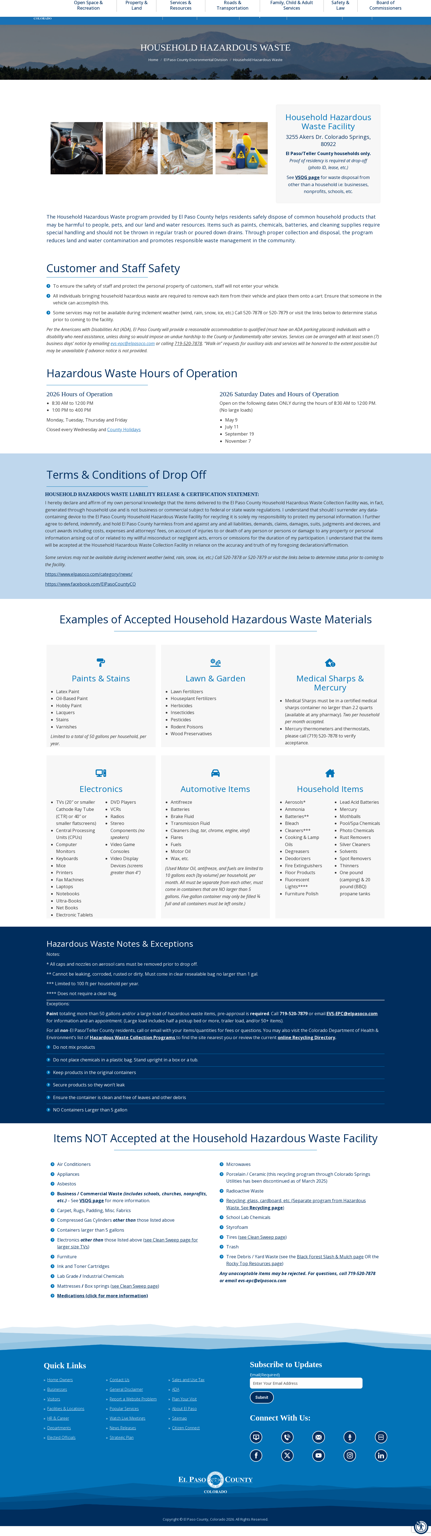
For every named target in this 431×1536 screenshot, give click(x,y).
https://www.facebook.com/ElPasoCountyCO (90, 594)
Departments (59, 1437)
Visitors (53, 1408)
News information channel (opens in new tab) (258, 1449)
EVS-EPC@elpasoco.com (352, 1023)
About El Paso (184, 1418)
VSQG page (307, 187)
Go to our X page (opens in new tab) (288, 1467)
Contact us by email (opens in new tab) (320, 1449)
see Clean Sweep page (135, 1296)
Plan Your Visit (184, 1408)
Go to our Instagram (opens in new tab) (351, 1467)
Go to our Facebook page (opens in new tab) (257, 1467)
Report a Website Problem (133, 1408)
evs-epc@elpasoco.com (132, 353)
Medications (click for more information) (102, 1306)
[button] (396, 5)
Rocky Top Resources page (254, 1273)
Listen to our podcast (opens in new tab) (351, 1449)
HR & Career (58, 1428)
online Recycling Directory (306, 1047)
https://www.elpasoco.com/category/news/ (88, 584)
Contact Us (119, 1389)
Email (265, 1384)
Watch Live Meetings (127, 1428)
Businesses (57, 1399)
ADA (175, 1399)
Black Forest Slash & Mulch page (330, 1267)
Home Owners (60, 1389)
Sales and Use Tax (188, 1389)
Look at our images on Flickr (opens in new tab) (383, 1449)
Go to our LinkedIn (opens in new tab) (382, 1467)
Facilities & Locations (65, 1418)
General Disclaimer (126, 1399)
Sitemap (179, 1428)
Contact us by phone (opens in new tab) (288, 1449)
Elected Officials (61, 1447)
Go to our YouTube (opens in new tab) (320, 1467)
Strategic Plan (122, 1447)
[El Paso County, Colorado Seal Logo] (215, 1492)
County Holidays (124, 439)
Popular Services (124, 1418)
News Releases (123, 1437)
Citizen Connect (186, 1437)
